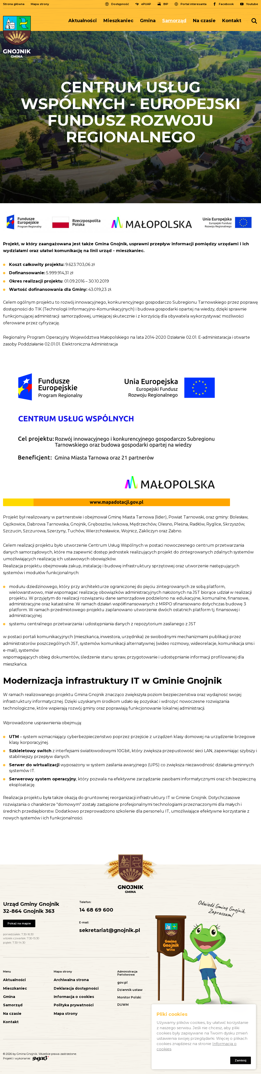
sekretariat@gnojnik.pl (109, 930)
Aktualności (82, 20)
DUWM (123, 1004)
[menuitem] (84, 21)
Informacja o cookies (74, 997)
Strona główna (13, 4)
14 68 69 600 (96, 910)
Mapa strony (40, 4)
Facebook (226, 4)
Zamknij (240, 1061)
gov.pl (122, 982)
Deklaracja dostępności (76, 988)
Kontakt (231, 20)
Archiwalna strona (71, 980)
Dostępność (120, 4)
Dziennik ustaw (129, 989)
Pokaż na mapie (19, 923)
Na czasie (204, 20)
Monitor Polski (129, 997)
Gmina (148, 20)
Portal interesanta (194, 4)
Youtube (252, 4)
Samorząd (174, 20)
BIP (165, 4)
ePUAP (146, 4)
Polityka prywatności (74, 1005)
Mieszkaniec (118, 20)
